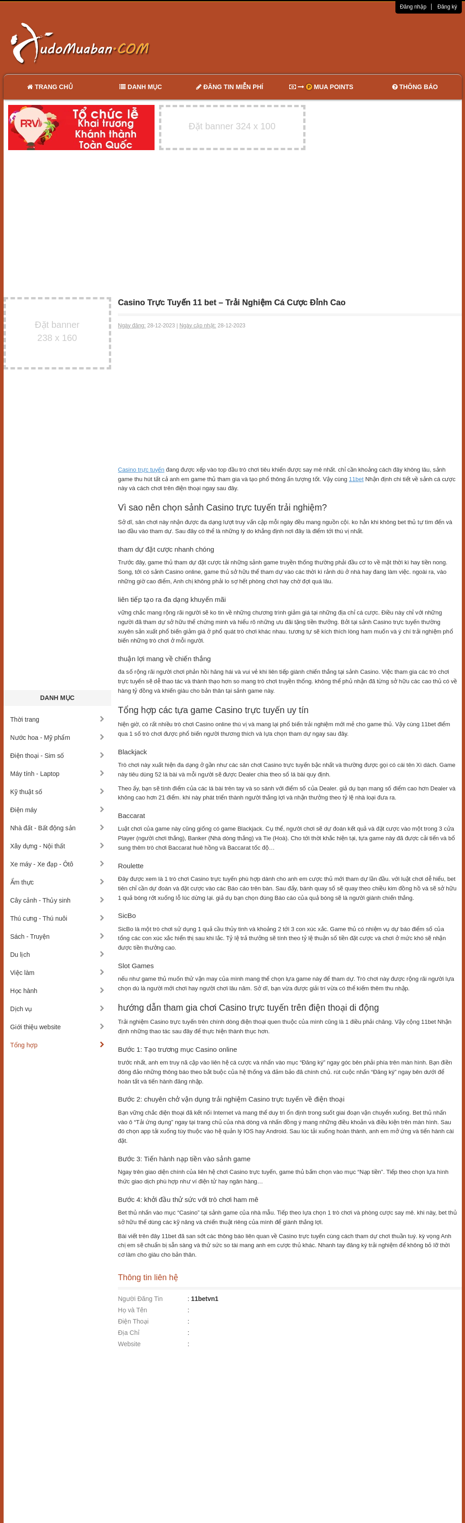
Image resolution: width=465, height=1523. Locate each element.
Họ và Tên (132, 1310)
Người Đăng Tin (140, 1298)
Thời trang (57, 719)
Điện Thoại (133, 1321)
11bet (356, 479)
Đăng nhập (413, 7)
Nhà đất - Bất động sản (57, 828)
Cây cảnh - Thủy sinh (57, 900)
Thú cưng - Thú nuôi (57, 918)
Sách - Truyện (57, 936)
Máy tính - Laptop (57, 773)
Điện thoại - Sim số (57, 755)
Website (129, 1344)
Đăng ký (447, 7)
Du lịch (57, 954)
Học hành (57, 990)
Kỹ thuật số (57, 791)
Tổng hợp (57, 1045)
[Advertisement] (327, 42)
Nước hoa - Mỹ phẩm (57, 737)
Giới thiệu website (57, 1027)
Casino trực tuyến (141, 469)
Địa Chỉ (129, 1332)
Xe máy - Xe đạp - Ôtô (57, 864)
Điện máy (57, 810)
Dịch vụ (57, 1008)
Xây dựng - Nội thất (57, 846)
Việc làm (57, 972)
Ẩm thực (57, 882)
